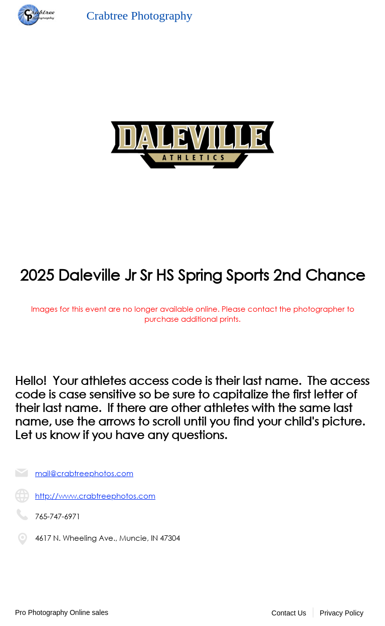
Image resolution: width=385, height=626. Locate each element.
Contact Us (289, 613)
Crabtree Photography (139, 15)
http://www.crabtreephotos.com (95, 496)
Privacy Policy (341, 613)
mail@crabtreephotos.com (84, 473)
